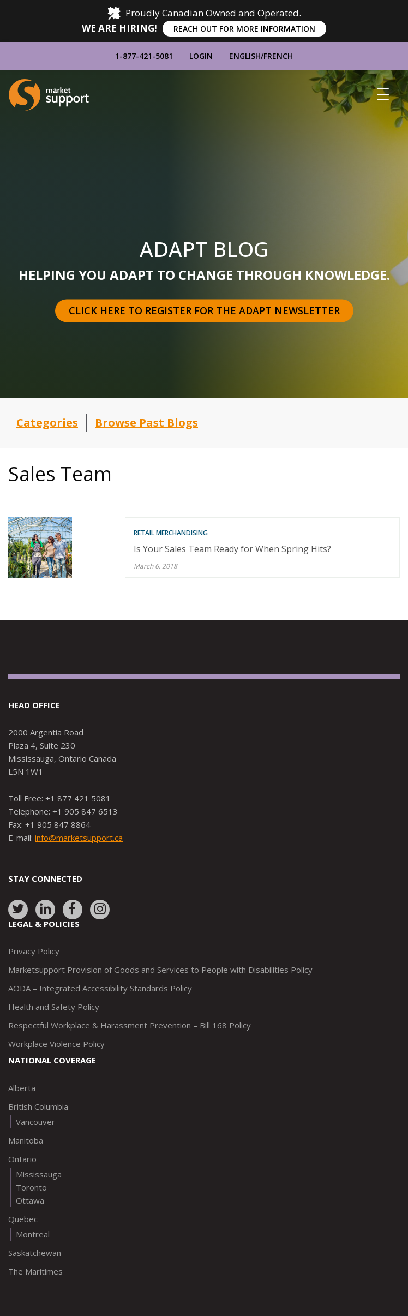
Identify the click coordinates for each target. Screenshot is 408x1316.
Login (201, 56)
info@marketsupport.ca (79, 837)
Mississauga (39, 1174)
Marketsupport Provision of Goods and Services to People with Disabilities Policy (160, 969)
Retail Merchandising (171, 532)
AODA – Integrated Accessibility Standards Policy (100, 988)
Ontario (22, 1158)
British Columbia (38, 1106)
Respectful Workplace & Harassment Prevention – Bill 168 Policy (129, 1025)
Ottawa (30, 1200)
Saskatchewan (34, 1252)
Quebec (23, 1218)
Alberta (21, 1087)
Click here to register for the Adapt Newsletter (204, 310)
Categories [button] (47, 422)
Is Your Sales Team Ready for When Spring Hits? (232, 549)
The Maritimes (35, 1271)
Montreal (33, 1234)
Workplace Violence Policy (56, 1043)
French (278, 56)
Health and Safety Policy (53, 1006)
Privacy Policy (33, 951)
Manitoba (25, 1140)
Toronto (31, 1187)
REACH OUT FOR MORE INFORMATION (244, 28)
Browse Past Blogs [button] (146, 422)
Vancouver (35, 1121)
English (245, 56)
